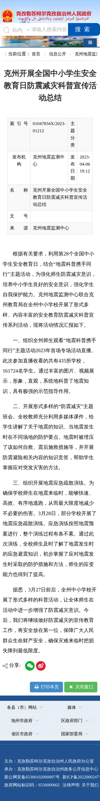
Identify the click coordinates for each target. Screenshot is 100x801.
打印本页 (46, 687)
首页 (36, 53)
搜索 (84, 29)
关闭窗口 (80, 687)
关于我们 (90, 785)
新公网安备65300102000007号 (32, 777)
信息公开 (57, 53)
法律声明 (70, 785)
